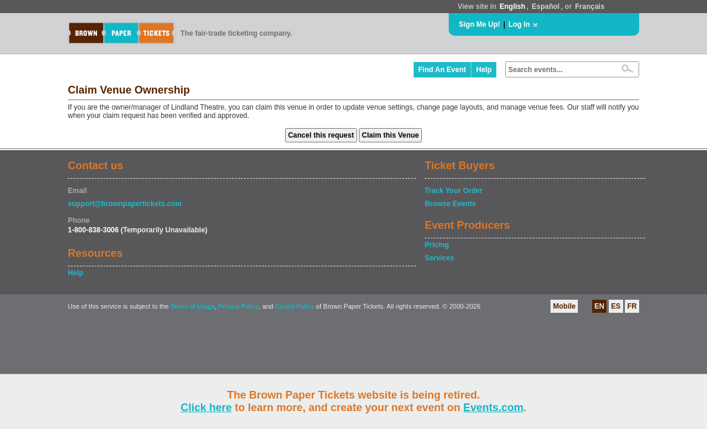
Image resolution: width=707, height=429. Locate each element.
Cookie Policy (294, 306)
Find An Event (442, 70)
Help (484, 70)
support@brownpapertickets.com (125, 204)
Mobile (564, 306)
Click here (206, 408)
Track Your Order (454, 190)
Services (439, 258)
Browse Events (450, 204)
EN (600, 306)
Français (589, 6)
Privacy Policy (238, 306)
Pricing (437, 245)
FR (632, 306)
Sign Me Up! (479, 24)
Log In (519, 24)
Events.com (494, 408)
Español (546, 6)
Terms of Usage (192, 306)
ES (616, 306)
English (512, 6)
